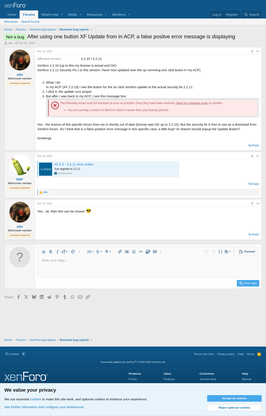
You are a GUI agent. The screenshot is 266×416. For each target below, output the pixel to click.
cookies (35, 399)
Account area (208, 379)
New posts (11, 21)
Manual (246, 379)
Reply (255, 145)
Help (241, 354)
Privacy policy (226, 354)
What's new (49, 14)
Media (72, 14)
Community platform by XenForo (133, 362)
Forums (29, 14)
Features (169, 379)
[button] (62, 14)
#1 (257, 51)
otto (10, 43)
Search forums (30, 21)
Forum (133, 379)
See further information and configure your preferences (44, 407)
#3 (257, 203)
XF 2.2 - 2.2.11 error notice (73, 164)
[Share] (252, 51)
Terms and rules (204, 354)
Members (119, 14)
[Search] (252, 14)
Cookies (12, 354)
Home (12, 14)
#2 (257, 156)
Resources (94, 14)
